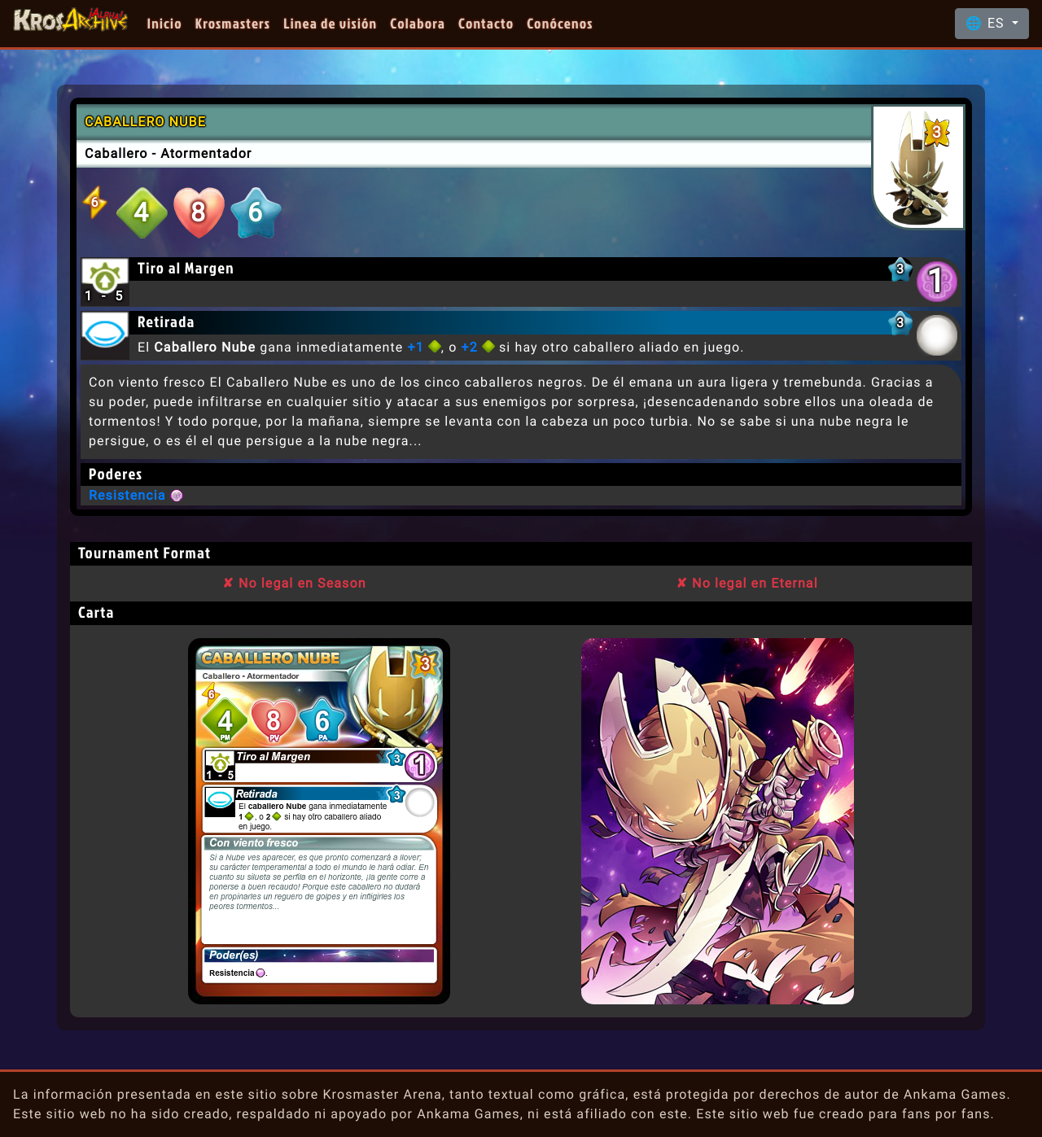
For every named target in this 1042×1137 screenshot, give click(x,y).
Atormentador (206, 153)
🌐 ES (987, 23)
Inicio (164, 23)
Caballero (116, 153)
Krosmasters (232, 23)
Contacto (486, 23)
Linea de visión (330, 23)
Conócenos (560, 23)
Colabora (417, 23)
